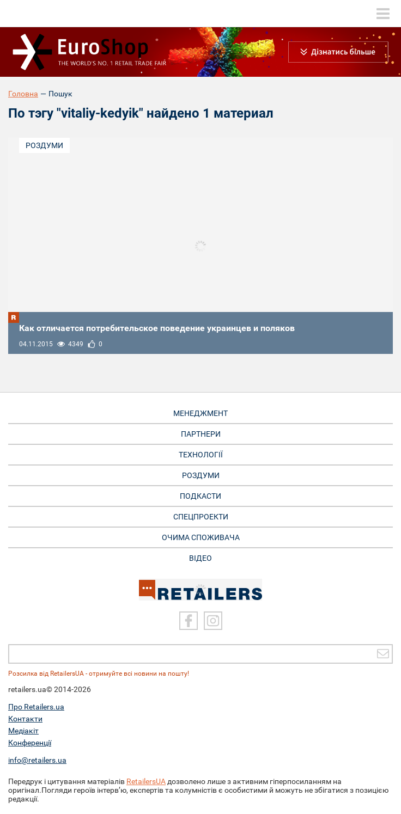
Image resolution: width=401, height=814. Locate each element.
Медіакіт (23, 730)
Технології (201, 454)
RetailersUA (146, 781)
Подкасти (200, 496)
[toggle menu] (383, 14)
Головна (23, 93)
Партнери (201, 434)
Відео (200, 558)
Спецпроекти (200, 516)
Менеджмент (200, 413)
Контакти (25, 718)
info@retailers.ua (37, 760)
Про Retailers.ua (36, 706)
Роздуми (44, 145)
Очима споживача (201, 537)
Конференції (29, 742)
